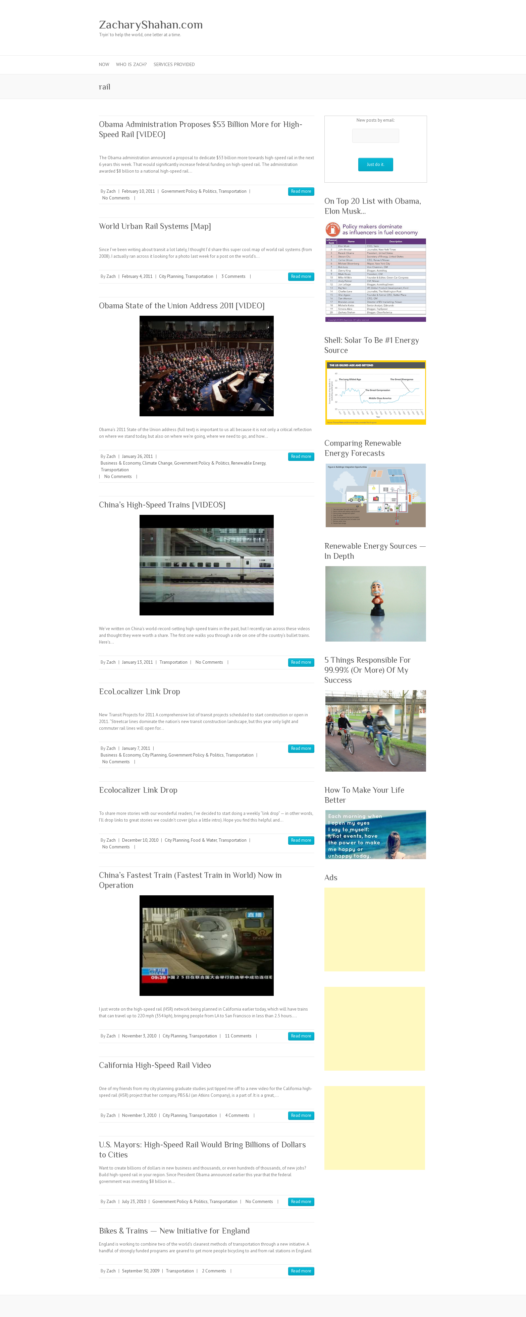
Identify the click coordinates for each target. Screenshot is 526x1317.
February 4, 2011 (137, 276)
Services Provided (174, 64)
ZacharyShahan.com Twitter (360, 24)
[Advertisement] (374, 929)
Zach (111, 191)
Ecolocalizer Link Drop (138, 789)
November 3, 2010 (139, 1036)
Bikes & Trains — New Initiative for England (174, 1230)
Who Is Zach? (131, 64)
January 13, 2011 (137, 662)
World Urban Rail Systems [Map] (155, 226)
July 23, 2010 (134, 1201)
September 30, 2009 (140, 1271)
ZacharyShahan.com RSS (410, 24)
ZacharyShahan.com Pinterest (380, 24)
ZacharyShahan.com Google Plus (370, 24)
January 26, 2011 (137, 456)
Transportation (232, 191)
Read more (301, 191)
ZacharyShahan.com (151, 24)
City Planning (171, 276)
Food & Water (204, 840)
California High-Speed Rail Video (155, 1065)
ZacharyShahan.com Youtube (390, 24)
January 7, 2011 (136, 748)
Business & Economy (121, 463)
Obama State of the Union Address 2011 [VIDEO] (182, 305)
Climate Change (157, 463)
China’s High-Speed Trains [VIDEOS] (162, 504)
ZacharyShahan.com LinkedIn (400, 24)
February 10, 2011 (138, 191)
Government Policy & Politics (189, 191)
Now (104, 64)
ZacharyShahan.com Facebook (350, 24)
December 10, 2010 (140, 840)
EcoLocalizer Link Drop (139, 691)
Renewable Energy (248, 463)
